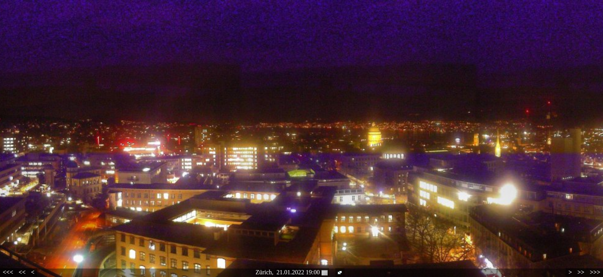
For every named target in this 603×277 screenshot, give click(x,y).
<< (21, 272)
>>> (595, 272)
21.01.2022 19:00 (302, 272)
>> (580, 272)
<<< (8, 272)
